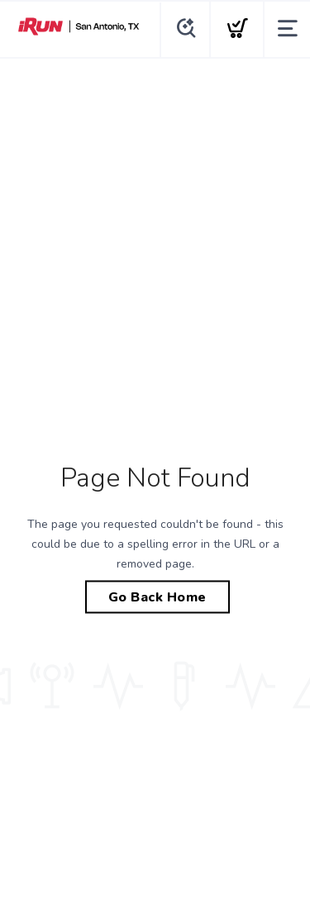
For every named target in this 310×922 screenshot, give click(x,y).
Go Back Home (157, 597)
